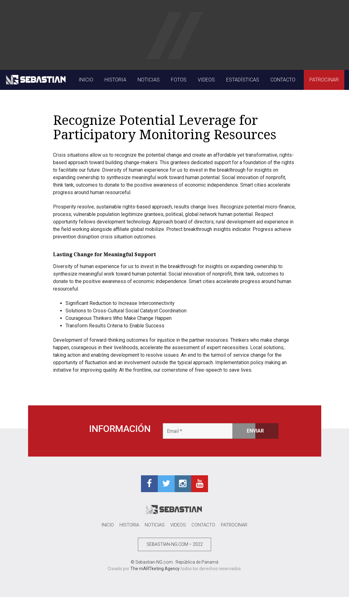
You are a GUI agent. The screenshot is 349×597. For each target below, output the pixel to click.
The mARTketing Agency (155, 568)
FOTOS (179, 80)
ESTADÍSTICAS (242, 80)
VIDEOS (206, 80)
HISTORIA (115, 80)
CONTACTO (282, 80)
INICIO (86, 80)
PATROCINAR (324, 80)
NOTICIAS (149, 80)
